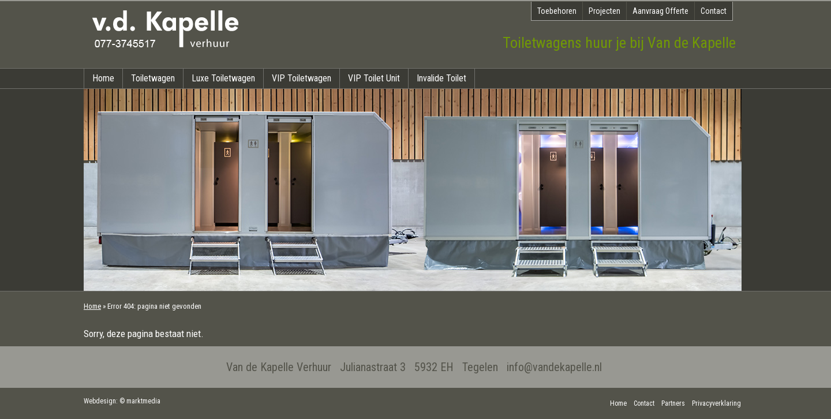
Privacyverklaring (716, 403)
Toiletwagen (153, 78)
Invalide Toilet (441, 78)
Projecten (604, 11)
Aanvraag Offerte (660, 11)
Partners (673, 403)
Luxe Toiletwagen (223, 78)
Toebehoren (557, 11)
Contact (714, 11)
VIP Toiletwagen (301, 78)
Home (103, 78)
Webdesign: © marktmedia (122, 401)
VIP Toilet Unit (374, 78)
